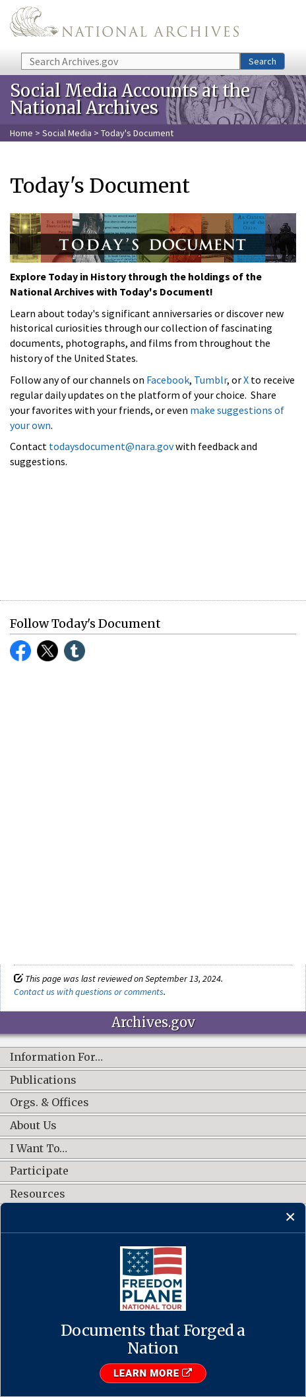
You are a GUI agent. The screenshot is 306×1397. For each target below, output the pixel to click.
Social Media (67, 133)
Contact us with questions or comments (89, 992)
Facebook (167, 379)
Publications (43, 1080)
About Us (33, 1126)
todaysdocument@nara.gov (111, 446)
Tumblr (210, 379)
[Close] (290, 1217)
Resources (37, 1194)
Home (21, 133)
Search (262, 61)
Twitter (47, 650)
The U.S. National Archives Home (124, 25)
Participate (39, 1171)
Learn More (153, 1373)
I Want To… (38, 1149)
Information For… (56, 1057)
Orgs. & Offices (49, 1103)
